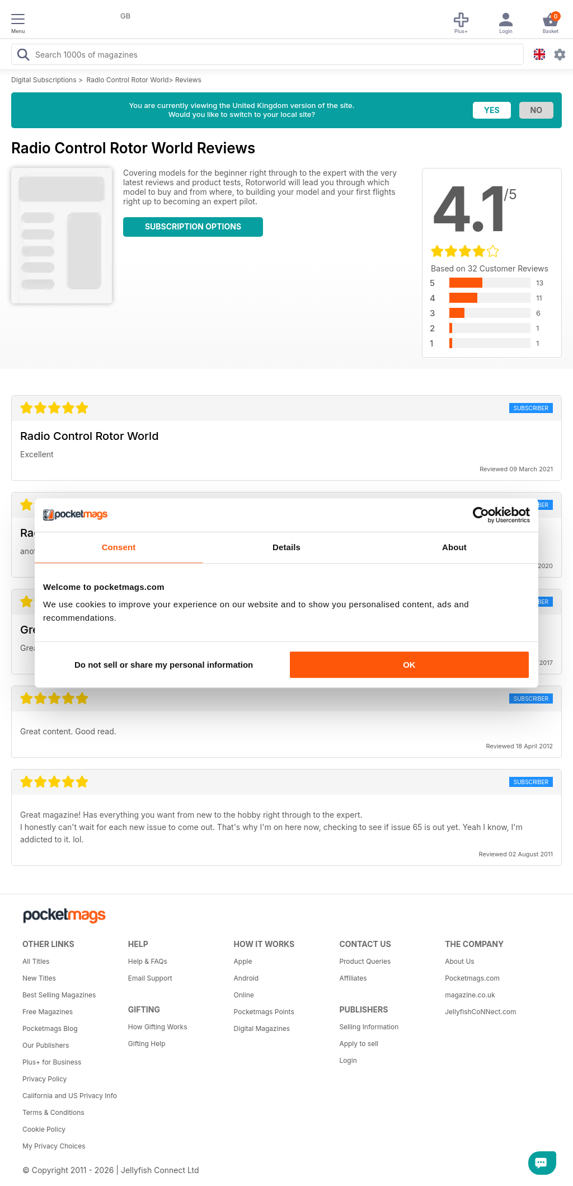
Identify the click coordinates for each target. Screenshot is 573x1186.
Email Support (150, 978)
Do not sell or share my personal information (163, 664)
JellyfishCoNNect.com (480, 1011)
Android (246, 978)
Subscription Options (193, 226)
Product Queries (365, 961)
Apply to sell (358, 1043)
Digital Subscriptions (44, 80)
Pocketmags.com (472, 978)
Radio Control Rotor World (128, 80)
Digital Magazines (262, 1028)
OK (409, 664)
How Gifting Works (157, 1027)
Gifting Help (147, 1043)
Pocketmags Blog (50, 1028)
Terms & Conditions (53, 1112)
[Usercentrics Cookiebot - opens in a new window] (481, 515)
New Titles (39, 978)
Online (244, 995)
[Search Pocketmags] (23, 56)
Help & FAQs (147, 961)
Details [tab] (286, 547)
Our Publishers (45, 1045)
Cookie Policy (43, 1129)
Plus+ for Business (51, 1062)
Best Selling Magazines (59, 995)
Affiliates (353, 978)
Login (347, 1060)
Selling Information (368, 1027)
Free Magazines (47, 1011)
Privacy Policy (44, 1079)
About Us (459, 961)
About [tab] (454, 547)
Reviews (188, 80)
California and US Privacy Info (69, 1095)
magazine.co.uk (470, 995)
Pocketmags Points (264, 1011)
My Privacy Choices (54, 1146)
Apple (243, 961)
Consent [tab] (119, 547)
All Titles (35, 961)
